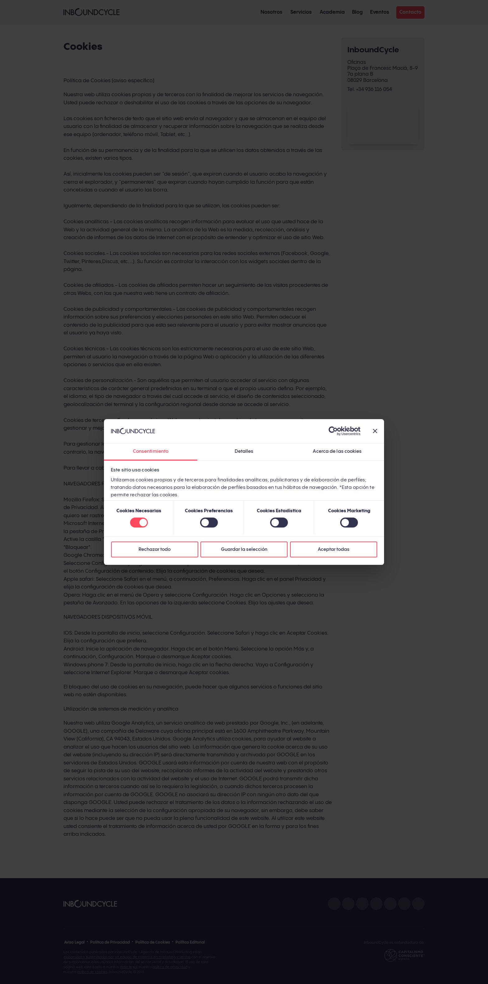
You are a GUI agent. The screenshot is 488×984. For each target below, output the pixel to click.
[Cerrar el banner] (375, 431)
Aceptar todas (334, 549)
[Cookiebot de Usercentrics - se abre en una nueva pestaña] (333, 431)
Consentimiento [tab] (150, 451)
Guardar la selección (244, 549)
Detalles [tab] (244, 451)
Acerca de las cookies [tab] (337, 451)
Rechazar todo (154, 549)
